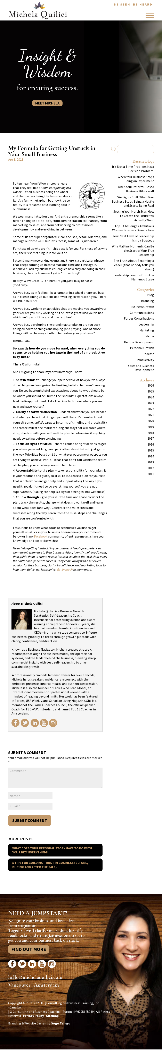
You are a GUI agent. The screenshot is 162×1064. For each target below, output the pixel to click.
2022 (150, 409)
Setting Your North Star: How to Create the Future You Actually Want (133, 215)
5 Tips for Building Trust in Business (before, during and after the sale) (50, 865)
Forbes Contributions (139, 318)
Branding (147, 301)
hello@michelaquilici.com (35, 977)
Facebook (40, 536)
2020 (150, 421)
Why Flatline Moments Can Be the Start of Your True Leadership (133, 250)
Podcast (148, 354)
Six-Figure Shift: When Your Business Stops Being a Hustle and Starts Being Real (133, 201)
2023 (150, 403)
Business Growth (142, 307)
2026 (150, 385)
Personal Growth (142, 348)
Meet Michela (47, 103)
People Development (139, 342)
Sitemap (52, 1016)
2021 (150, 415)
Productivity (145, 360)
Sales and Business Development (141, 368)
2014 (150, 456)
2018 (150, 433)
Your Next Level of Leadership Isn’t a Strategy (133, 238)
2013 (150, 462)
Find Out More (28, 949)
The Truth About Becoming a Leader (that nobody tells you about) (133, 265)
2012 (150, 468)
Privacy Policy (33, 1016)
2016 (150, 444)
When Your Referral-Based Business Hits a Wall (136, 189)
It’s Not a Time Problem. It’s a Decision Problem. (133, 168)
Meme (149, 336)
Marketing (146, 330)
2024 (150, 397)
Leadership (146, 324)
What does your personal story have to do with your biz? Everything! (52, 850)
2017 (150, 438)
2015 (150, 450)
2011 (150, 474)
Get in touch (65, 569)
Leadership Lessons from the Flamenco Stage (133, 277)
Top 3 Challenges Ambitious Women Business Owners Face (133, 228)
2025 (150, 391)
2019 (150, 427)
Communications (142, 313)
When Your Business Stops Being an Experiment (136, 179)
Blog (150, 295)
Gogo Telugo (60, 1023)
